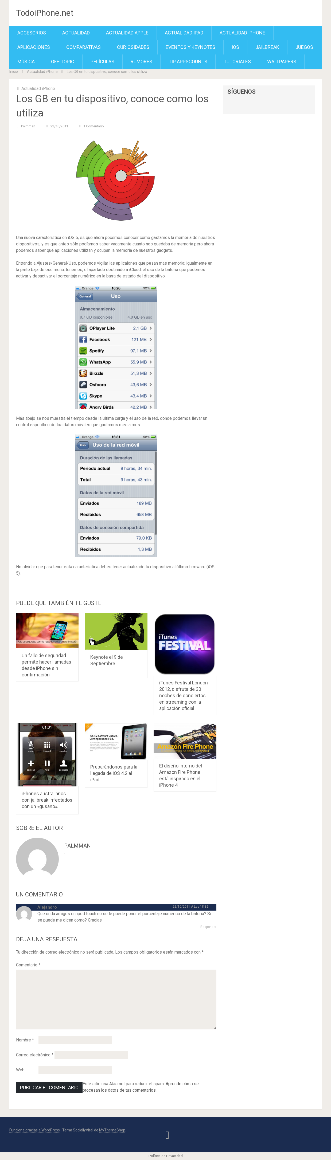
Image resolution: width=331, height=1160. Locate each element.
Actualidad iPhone (242, 33)
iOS (235, 47)
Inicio (13, 71)
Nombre (25, 1040)
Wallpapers (281, 61)
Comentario (28, 964)
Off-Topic (62, 61)
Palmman (28, 126)
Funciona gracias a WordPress (34, 1130)
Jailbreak (267, 47)
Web (20, 1069)
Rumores (141, 61)
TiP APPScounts (188, 61)
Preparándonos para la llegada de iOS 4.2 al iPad (113, 773)
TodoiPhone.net (44, 13)
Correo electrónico (34, 1054)
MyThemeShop (112, 1130)
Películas (102, 61)
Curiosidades (133, 47)
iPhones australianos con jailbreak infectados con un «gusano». (47, 800)
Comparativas (83, 47)
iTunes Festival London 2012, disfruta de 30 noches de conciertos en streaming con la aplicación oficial (183, 695)
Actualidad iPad (184, 33)
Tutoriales (237, 61)
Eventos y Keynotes (190, 47)
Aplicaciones (33, 47)
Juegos (304, 47)
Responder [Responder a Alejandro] (208, 927)
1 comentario (93, 126)
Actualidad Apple (127, 33)
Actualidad (76, 33)
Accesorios (31, 33)
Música (26, 61)
